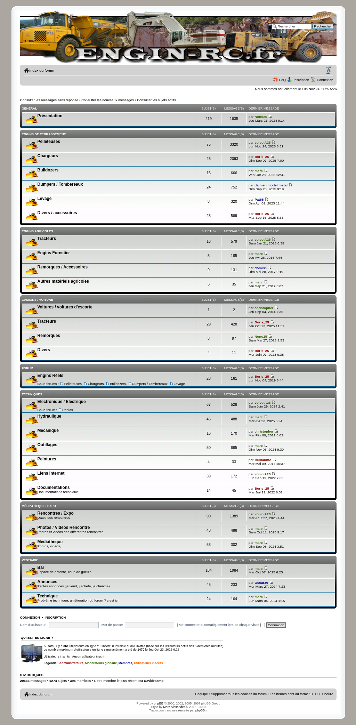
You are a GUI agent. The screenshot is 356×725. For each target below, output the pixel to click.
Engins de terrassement (44, 134)
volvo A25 (262, 142)
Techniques (32, 394)
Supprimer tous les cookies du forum (239, 694)
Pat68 (259, 199)
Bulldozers (48, 170)
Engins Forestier (54, 252)
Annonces (47, 581)
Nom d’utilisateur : (34, 625)
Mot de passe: (112, 625)
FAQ (282, 80)
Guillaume (262, 460)
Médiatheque (50, 541)
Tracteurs (47, 238)
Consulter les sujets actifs (156, 100)
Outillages (47, 444)
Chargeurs (48, 155)
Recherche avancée (318, 31)
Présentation (50, 115)
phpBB (158, 703)
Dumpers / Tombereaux (60, 184)
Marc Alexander (174, 707)
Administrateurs (71, 663)
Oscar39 (261, 583)
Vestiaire (30, 560)
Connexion (325, 80)
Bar (41, 567)
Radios (67, 410)
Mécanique (48, 430)
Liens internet (51, 473)
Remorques (49, 335)
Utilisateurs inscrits (148, 663)
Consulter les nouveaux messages (107, 100)
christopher (263, 308)
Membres (125, 663)
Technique (48, 596)
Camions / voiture (37, 299)
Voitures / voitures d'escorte (65, 307)
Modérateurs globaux (101, 663)
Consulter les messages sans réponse (49, 100)
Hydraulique (50, 416)
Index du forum (42, 70)
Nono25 (260, 117)
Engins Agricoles (37, 231)
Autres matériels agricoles (63, 281)
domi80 (260, 268)
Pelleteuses (49, 141)
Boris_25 (261, 157)
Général (29, 108)
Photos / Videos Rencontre (64, 527)
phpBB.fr (201, 710)
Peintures (47, 459)
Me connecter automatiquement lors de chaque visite (222, 625)
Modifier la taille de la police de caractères (328, 70)
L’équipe (201, 694)
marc (258, 171)
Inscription (301, 80)
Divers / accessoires (57, 212)
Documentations (54, 487)
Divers (44, 349)
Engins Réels (50, 375)
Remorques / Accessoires (63, 267)
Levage (45, 198)
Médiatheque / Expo (39, 506)
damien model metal (271, 185)
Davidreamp (154, 681)
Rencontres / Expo (56, 513)
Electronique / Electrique (62, 401)
